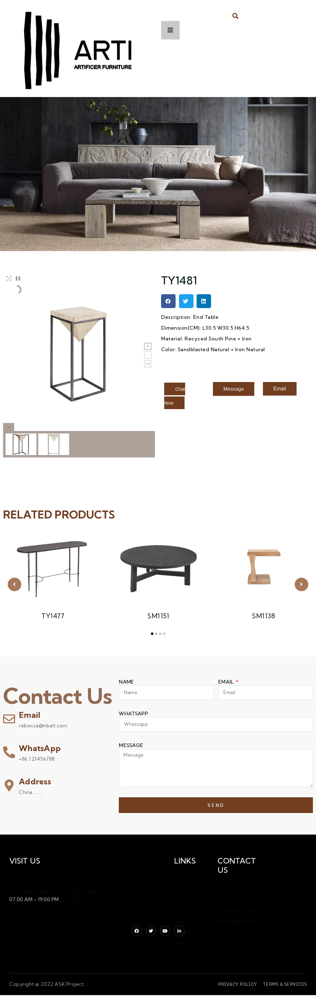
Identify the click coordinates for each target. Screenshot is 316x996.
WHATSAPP (133, 713)
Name (126, 682)
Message (131, 745)
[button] (236, 16)
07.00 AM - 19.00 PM (34, 899)
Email (29, 715)
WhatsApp (40, 748)
